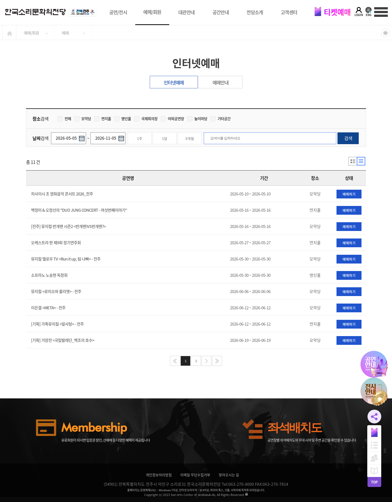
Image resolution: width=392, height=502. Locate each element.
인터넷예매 (174, 82)
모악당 (82, 118)
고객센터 (289, 12)
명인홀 (122, 118)
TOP (374, 481)
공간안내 (220, 12)
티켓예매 (332, 12)
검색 (348, 138)
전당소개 (254, 12)
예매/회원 (152, 12)
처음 (175, 361)
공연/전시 (118, 12)
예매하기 (349, 193)
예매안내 (220, 82)
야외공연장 (172, 118)
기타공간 (220, 118)
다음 (207, 361)
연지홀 (102, 118)
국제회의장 (146, 118)
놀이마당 (197, 118)
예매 (65, 33)
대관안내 (186, 12)
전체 (64, 118)
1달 (164, 138)
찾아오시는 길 (229, 474)
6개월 (190, 138)
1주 (139, 138)
